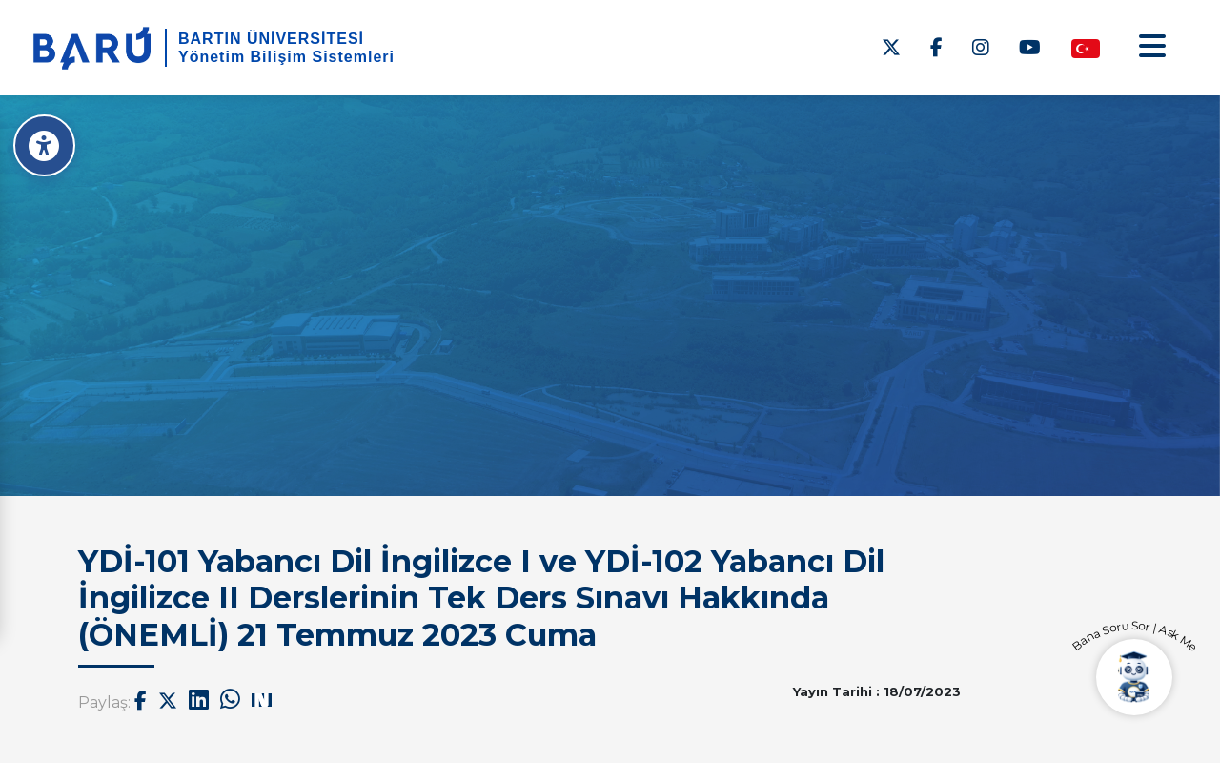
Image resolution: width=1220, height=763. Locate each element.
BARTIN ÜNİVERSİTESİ (271, 39)
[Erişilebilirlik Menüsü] (45, 145)
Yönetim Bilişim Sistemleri (286, 57)
